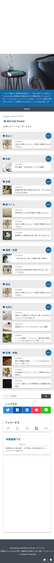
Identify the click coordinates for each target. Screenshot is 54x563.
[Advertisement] (27, 27)
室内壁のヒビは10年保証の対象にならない (32, 213)
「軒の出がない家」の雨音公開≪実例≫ (31, 258)
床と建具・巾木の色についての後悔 (29, 167)
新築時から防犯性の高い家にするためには (32, 235)
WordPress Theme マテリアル (32, 548)
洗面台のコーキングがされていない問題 (31, 327)
